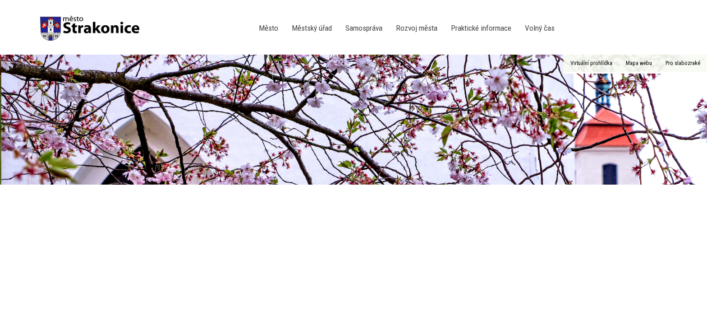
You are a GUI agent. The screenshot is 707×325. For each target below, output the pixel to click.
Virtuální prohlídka (591, 63)
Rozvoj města (416, 27)
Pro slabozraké (683, 63)
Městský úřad (312, 27)
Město (268, 27)
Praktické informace (481, 27)
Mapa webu (639, 63)
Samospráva (363, 27)
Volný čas (540, 27)
